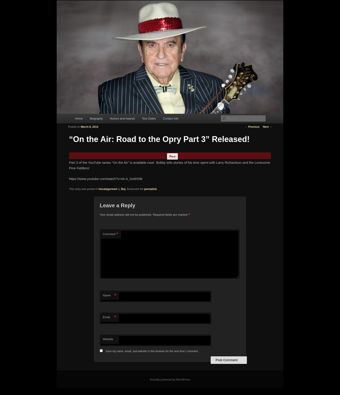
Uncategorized (107, 189)
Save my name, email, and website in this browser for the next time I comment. (152, 351)
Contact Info (170, 118)
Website (108, 339)
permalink (150, 189)
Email (109, 317)
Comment (110, 234)
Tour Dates (149, 118)
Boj (123, 189)
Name (109, 295)
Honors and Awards (122, 118)
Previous (252, 126)
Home (79, 118)
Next (267, 126)
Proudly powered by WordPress (170, 379)
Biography (96, 118)
